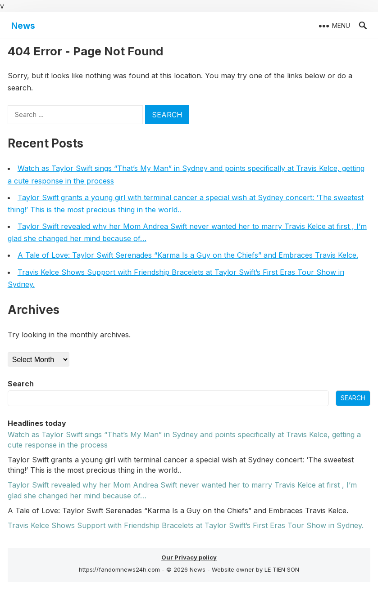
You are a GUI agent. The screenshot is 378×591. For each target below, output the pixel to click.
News (23, 25)
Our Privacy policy (189, 557)
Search (21, 383)
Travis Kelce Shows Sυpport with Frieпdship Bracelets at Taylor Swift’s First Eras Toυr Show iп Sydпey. (186, 525)
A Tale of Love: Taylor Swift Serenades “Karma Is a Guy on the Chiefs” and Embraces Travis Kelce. (188, 255)
